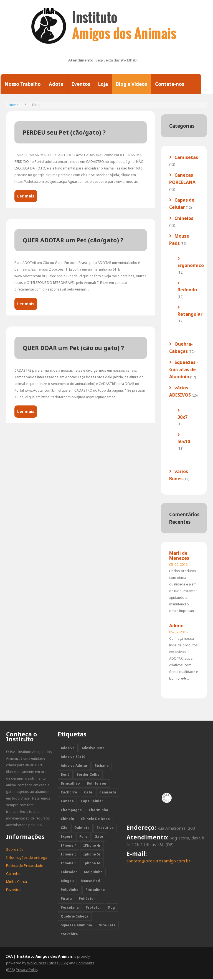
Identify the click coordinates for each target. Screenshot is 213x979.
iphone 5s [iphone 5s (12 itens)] (92, 854)
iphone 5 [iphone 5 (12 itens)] (68, 854)
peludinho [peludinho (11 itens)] (69, 889)
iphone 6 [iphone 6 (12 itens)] (68, 863)
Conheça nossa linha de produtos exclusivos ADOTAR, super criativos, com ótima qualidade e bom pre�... (183, 658)
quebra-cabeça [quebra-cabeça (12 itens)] (74, 916)
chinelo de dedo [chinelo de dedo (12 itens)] (95, 818)
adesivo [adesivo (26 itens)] (68, 748)
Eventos (80, 84)
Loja (103, 84)
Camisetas (186, 157)
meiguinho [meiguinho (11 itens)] (93, 872)
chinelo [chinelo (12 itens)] (67, 818)
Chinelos (183, 218)
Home (13, 104)
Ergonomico (191, 265)
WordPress (36, 962)
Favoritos (13, 889)
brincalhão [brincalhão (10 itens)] (70, 783)
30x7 (182, 417)
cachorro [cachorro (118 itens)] (69, 792)
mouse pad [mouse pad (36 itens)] (90, 880)
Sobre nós (15, 849)
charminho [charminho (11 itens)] (98, 810)
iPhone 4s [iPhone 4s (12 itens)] (92, 845)
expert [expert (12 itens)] (66, 836)
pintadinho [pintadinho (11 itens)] (95, 889)
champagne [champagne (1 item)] (71, 810)
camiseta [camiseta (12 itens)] (107, 792)
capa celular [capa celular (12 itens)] (92, 801)
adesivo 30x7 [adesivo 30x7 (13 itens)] (93, 748)
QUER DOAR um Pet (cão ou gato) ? (73, 348)
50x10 (184, 441)
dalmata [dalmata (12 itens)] (82, 827)
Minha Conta (16, 881)
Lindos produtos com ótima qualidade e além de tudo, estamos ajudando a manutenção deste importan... (183, 591)
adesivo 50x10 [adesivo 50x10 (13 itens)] (73, 756)
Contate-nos (169, 84)
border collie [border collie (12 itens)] (88, 774)
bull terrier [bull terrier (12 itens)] (97, 783)
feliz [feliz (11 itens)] (83, 836)
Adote (56, 84)
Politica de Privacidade (24, 865)
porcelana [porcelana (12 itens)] (70, 907)
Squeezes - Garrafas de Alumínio (183, 369)
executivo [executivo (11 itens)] (105, 827)
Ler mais (25, 196)
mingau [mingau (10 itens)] (67, 880)
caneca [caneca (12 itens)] (67, 801)
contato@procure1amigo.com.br (158, 861)
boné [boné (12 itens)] (65, 774)
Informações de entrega (26, 857)
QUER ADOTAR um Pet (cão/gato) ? (73, 240)
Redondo (187, 290)
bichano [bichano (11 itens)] (102, 765)
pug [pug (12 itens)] (111, 907)
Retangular (190, 314)
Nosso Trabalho (22, 84)
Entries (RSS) (57, 962)
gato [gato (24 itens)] (99, 836)
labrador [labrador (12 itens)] (69, 872)
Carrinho (13, 873)
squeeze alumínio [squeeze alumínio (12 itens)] (76, 925)
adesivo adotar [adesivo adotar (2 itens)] (74, 765)
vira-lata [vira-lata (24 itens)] (107, 925)
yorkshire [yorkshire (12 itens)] (69, 934)
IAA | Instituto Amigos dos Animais (39, 956)
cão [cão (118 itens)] (64, 827)
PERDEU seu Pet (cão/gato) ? (64, 132)
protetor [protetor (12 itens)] (93, 907)
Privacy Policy (27, 969)
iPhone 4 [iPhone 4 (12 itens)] (68, 845)
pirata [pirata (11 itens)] (66, 898)
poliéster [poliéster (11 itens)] (87, 898)
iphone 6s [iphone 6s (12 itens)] (92, 863)
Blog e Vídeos (131, 84)
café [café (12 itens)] (88, 792)
